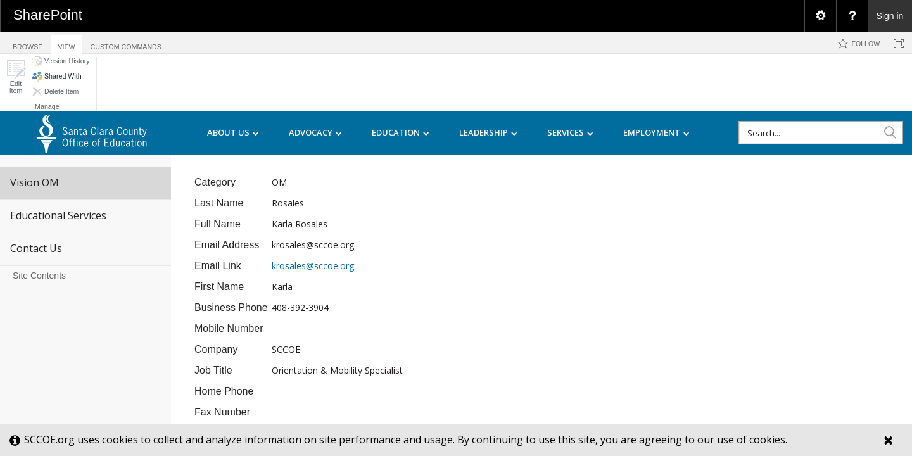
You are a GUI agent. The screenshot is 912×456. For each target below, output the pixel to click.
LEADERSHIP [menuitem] (488, 133)
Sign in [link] (890, 16)
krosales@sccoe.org (313, 266)
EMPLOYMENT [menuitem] (656, 133)
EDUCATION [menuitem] (400, 133)
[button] (16, 77)
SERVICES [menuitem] (570, 133)
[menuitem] (820, 16)
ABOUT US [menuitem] (233, 133)
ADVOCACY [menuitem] (315, 133)
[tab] (27, 42)
